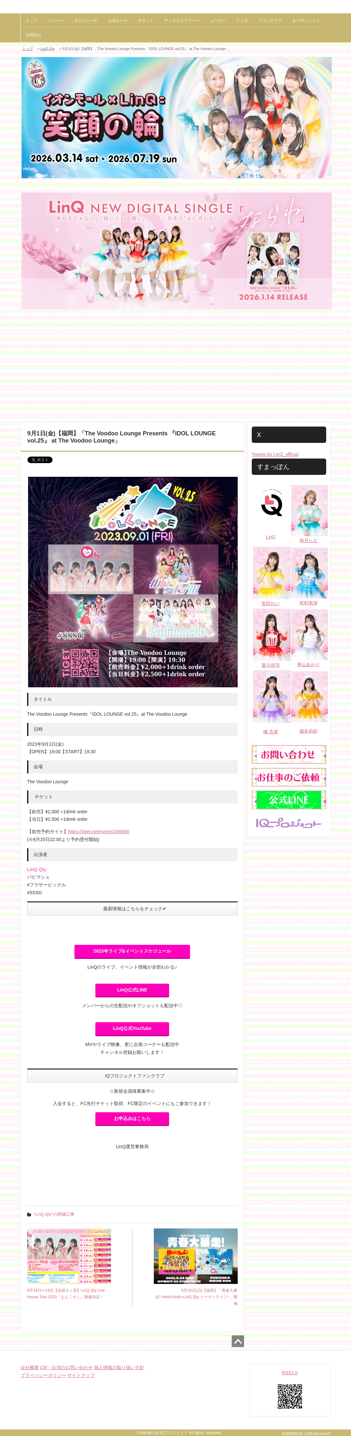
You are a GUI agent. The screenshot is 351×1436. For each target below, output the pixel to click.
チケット (146, 20)
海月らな (308, 540)
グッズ (242, 20)
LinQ (271, 536)
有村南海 (308, 602)
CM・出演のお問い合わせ (66, 1367)
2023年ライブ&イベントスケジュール (132, 951)
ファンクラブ (270, 20)
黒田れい (271, 603)
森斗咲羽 (271, 665)
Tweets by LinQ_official (275, 454)
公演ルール (118, 20)
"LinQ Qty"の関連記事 (53, 1214)
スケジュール (86, 20)
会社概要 (30, 1367)
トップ (32, 20)
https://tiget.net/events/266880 (99, 831)
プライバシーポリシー (43, 1375)
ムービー (218, 20)
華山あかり (308, 664)
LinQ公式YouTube (132, 1028)
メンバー (56, 20)
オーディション (306, 20)
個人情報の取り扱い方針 (119, 1367)
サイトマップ (81, 1375)
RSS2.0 (289, 1372)
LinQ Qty (47, 49)
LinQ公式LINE (132, 989)
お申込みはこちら (132, 1118)
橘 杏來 (270, 731)
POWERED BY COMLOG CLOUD (306, 1433)
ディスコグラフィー (181, 20)
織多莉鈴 (308, 731)
